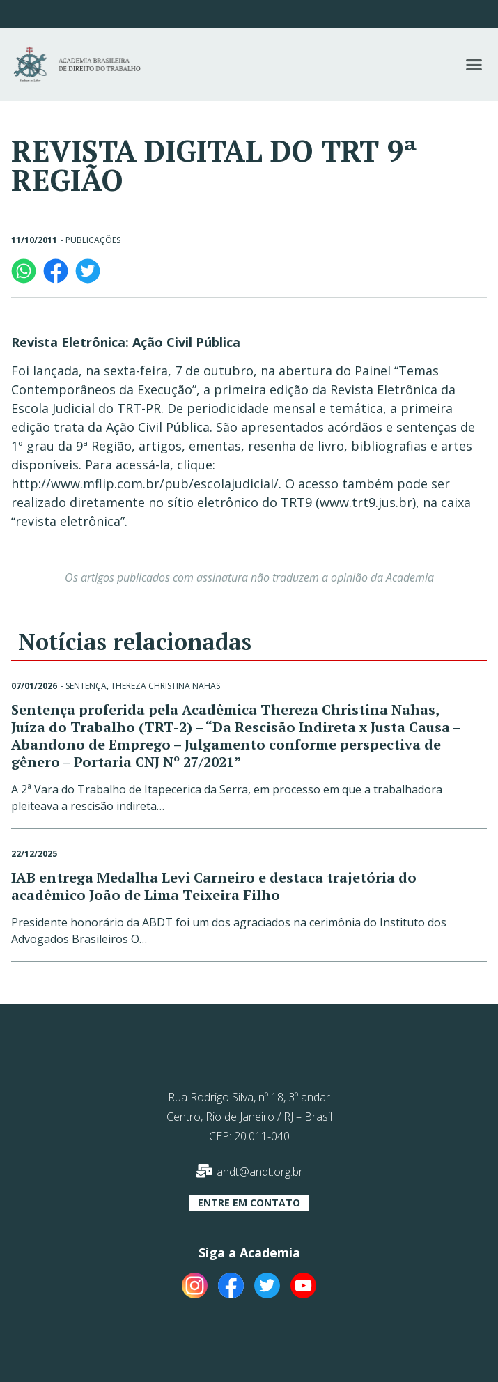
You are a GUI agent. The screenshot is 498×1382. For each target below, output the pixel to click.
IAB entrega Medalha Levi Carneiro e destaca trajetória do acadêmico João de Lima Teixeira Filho (214, 886)
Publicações (92, 240)
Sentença (86, 686)
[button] (473, 65)
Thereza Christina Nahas (165, 686)
